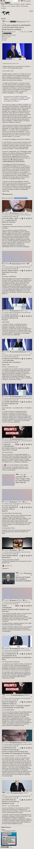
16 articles (12, 21)
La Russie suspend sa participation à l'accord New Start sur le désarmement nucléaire (16, 27)
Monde (3, 18)
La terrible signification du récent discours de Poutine (10, 318)
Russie (5, 36)
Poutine (5, 38)
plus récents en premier (21, 198)
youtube (9, 465)
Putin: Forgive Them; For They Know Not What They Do (23, 480)
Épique (23, 4)
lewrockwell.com (19, 476)
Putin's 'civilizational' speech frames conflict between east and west (15, 608)
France (9, 36)
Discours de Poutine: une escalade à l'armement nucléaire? (23, 579)
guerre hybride (12, 35)
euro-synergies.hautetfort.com (18, 351)
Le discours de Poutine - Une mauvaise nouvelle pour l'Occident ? (11, 360)
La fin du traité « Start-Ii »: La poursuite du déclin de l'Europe (10, 220)
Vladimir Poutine (7, 33)
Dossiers (3, 6)
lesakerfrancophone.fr (16, 396)
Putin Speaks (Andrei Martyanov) (10, 556)
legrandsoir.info (15, 310)
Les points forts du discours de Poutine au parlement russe (10, 801)
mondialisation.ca (15, 648)
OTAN (5, 40)
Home (2, 4)
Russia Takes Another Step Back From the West (10, 272)
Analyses (10, 4)
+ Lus (7, 6)
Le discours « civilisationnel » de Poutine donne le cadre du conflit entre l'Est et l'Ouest (15, 447)
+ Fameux (12, 6)
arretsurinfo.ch (14, 213)
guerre (13, 31)
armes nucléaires (8, 31)
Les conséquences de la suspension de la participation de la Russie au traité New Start (16, 656)
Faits (6, 4)
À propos (3, 8)
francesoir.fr (29, 573)
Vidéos (18, 6)
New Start (6, 35)
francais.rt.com (21, 21)
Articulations (17, 4)
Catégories (28, 4)
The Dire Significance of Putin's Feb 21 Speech (10, 509)
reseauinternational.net (17, 439)
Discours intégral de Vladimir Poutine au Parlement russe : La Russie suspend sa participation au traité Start (16, 704)
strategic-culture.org (16, 263)
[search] (12, 1)
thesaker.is (14, 501)
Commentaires (24, 6)
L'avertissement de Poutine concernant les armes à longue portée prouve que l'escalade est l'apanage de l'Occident (16, 750)
